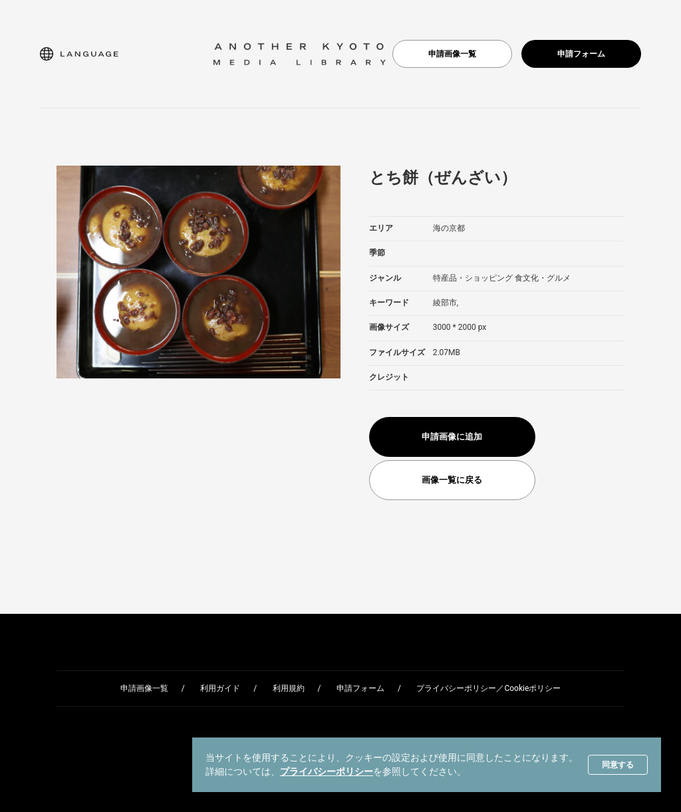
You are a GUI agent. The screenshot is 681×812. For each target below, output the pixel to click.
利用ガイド (220, 688)
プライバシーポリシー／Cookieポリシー (488, 688)
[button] (79, 54)
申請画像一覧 (452, 54)
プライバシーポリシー (326, 771)
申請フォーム (581, 54)
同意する (618, 764)
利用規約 (289, 688)
